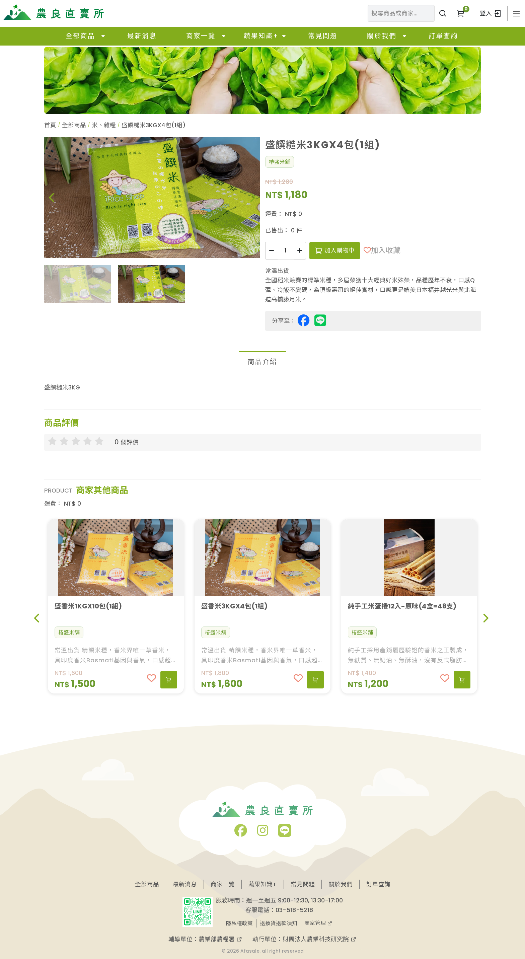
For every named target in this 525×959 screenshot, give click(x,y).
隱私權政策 (239, 923)
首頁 (50, 125)
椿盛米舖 (279, 161)
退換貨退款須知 (278, 923)
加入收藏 (382, 250)
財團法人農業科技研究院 (320, 939)
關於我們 (381, 36)
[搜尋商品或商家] (443, 13)
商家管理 (318, 923)
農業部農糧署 (220, 939)
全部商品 (80, 36)
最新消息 (142, 36)
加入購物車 (335, 250)
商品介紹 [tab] (262, 361)
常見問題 (323, 36)
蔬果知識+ (261, 36)
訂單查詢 (443, 36)
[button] (460, 13)
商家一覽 (201, 36)
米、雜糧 (104, 125)
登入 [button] (491, 13)
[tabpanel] (262, 387)
